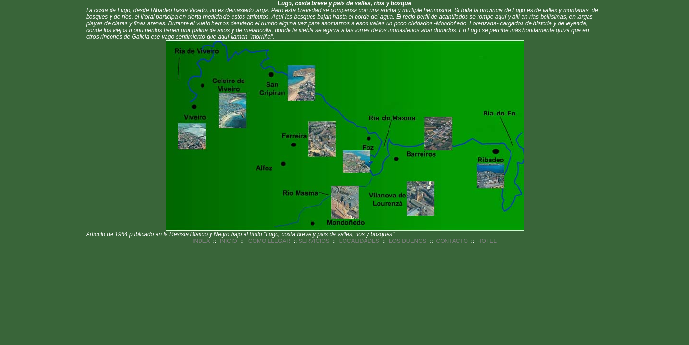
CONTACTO (452, 241)
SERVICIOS (314, 241)
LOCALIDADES (359, 241)
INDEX (201, 241)
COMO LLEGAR (269, 241)
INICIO (228, 241)
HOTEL (487, 241)
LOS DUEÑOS (408, 241)
